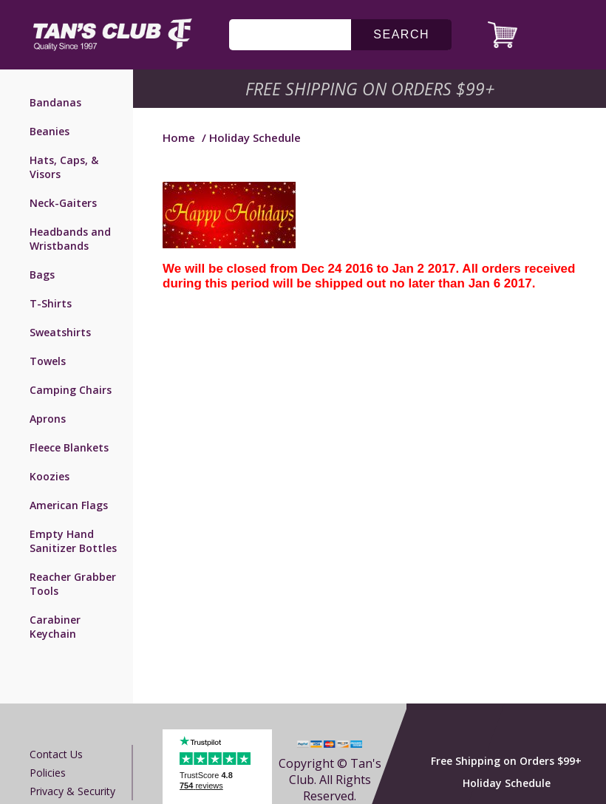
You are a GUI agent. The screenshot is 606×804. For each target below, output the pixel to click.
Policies (48, 773)
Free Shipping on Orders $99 (371, 88)
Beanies (49, 131)
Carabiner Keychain (55, 627)
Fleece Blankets (69, 447)
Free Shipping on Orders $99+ (506, 761)
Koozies (49, 476)
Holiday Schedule (507, 783)
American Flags (69, 505)
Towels (48, 361)
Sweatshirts (60, 332)
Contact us (56, 754)
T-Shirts (51, 303)
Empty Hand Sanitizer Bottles (73, 541)
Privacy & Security (72, 791)
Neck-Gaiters (63, 203)
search (401, 34)
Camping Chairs (71, 390)
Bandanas (55, 102)
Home (179, 137)
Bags (42, 275)
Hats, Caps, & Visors (64, 167)
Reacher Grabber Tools (73, 584)
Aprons (48, 419)
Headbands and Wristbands (70, 239)
